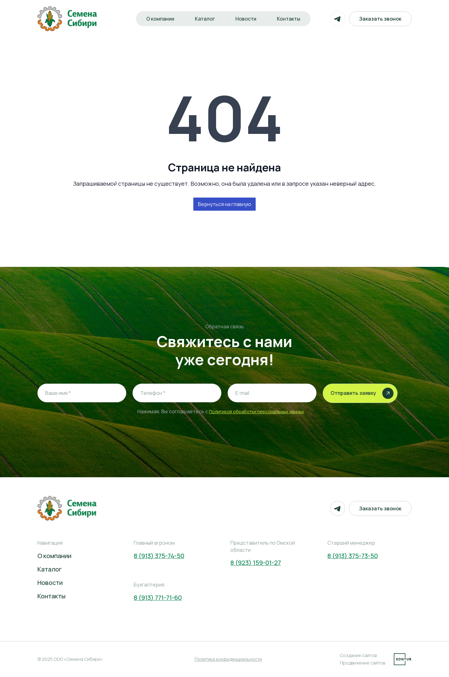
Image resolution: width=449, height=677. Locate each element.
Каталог (205, 18)
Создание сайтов (358, 655)
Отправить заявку (362, 393)
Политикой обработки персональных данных (256, 412)
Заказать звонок (380, 18)
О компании (160, 18)
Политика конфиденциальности (228, 659)
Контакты (288, 18)
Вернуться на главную (224, 204)
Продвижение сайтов (362, 663)
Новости (245, 18)
